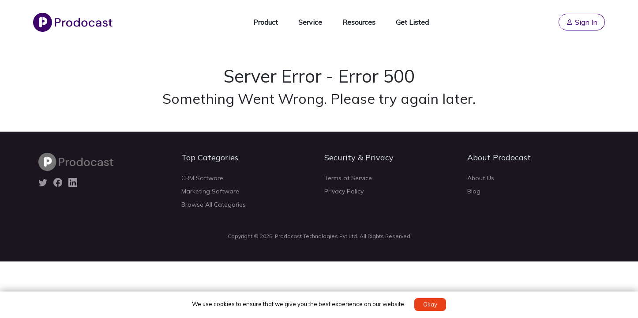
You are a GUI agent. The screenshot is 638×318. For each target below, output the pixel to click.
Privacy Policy (344, 191)
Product (265, 22)
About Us (480, 178)
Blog (473, 191)
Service (310, 22)
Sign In (581, 22)
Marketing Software (210, 191)
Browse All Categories (213, 204)
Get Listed (412, 22)
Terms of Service (348, 178)
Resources (358, 22)
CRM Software (202, 178)
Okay (430, 304)
